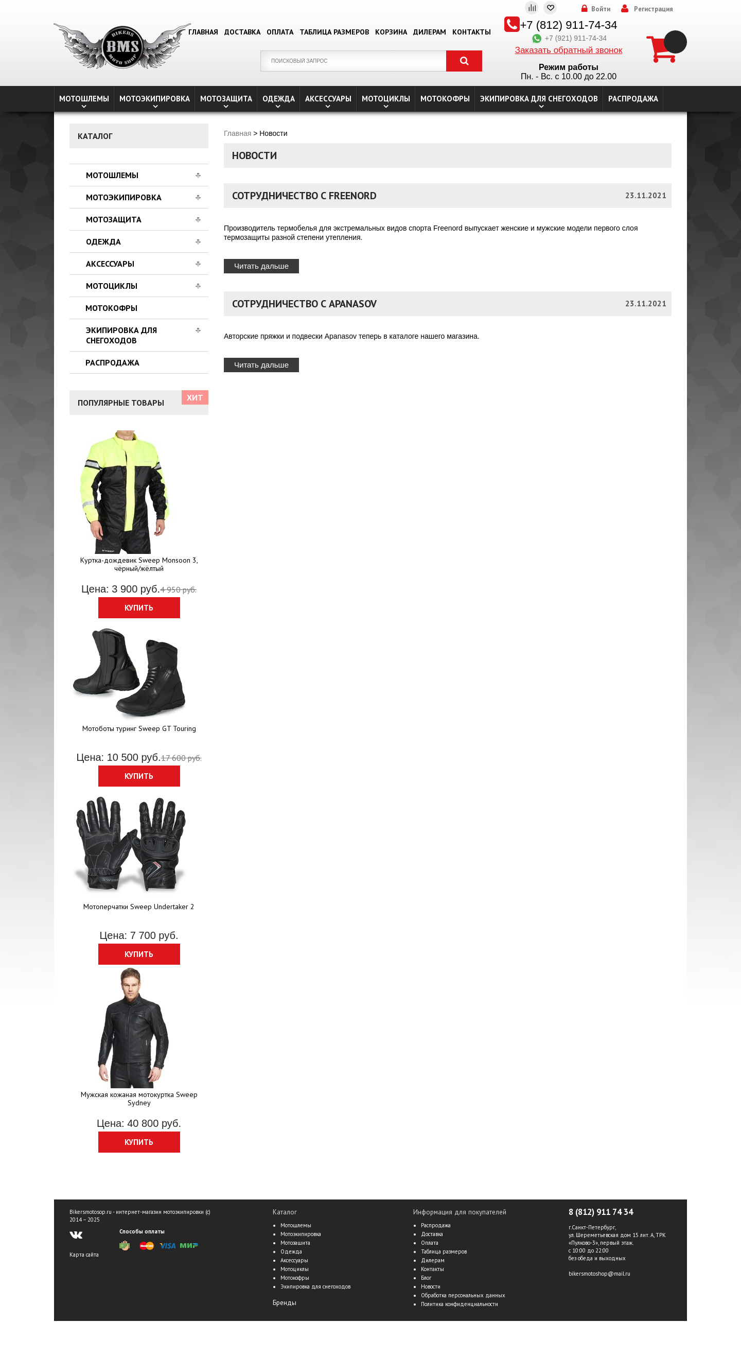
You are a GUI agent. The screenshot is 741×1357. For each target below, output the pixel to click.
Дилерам (429, 32)
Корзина (391, 32)
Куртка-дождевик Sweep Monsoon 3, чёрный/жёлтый (139, 564)
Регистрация (653, 9)
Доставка (242, 32)
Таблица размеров (334, 32)
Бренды (284, 1303)
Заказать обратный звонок (569, 50)
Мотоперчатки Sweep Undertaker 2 (139, 906)
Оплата (280, 32)
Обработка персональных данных (463, 1295)
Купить (139, 608)
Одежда (278, 98)
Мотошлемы (84, 98)
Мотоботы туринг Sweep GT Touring (139, 728)
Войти (600, 9)
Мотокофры (445, 98)
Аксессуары (328, 98)
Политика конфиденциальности (459, 1304)
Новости (430, 1286)
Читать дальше (261, 266)
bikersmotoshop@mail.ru (599, 1273)
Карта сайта (84, 1254)
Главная (203, 32)
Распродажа (633, 98)
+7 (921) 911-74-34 (569, 38)
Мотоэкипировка (154, 98)
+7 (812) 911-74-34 (568, 25)
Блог (426, 1277)
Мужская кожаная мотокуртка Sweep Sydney (139, 1098)
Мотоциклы (386, 98)
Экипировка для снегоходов (539, 98)
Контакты (471, 32)
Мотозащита (226, 98)
